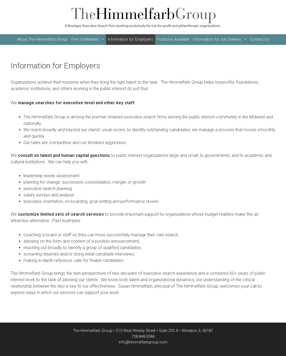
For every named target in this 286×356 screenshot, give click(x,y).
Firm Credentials (88, 39)
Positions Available (173, 39)
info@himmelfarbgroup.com (143, 342)
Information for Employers (130, 39)
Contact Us (259, 39)
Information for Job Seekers (220, 39)
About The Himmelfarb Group (42, 39)
